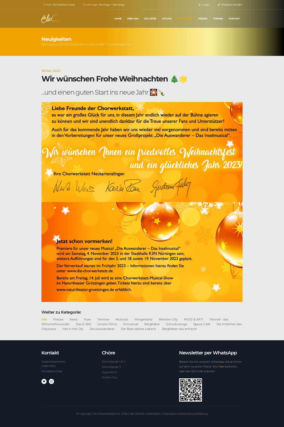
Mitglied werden (230, 4)
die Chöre (150, 18)
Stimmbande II (111, 367)
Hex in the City (72, 329)
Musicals (121, 319)
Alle (44, 319)
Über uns (132, 18)
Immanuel (130, 324)
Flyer (87, 319)
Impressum (170, 413)
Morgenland (143, 319)
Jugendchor (109, 372)
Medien (202, 18)
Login (204, 4)
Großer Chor (109, 377)
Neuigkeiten (185, 18)
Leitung (167, 18)
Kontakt (234, 18)
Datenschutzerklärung (193, 413)
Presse (58, 319)
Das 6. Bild (83, 324)
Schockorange (176, 324)
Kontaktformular (64, 4)
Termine (218, 18)
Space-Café (201, 324)
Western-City (168, 319)
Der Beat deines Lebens (138, 329)
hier (221, 366)
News (73, 319)
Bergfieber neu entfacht (179, 329)
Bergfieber (152, 324)
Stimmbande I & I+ (114, 361)
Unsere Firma (107, 324)
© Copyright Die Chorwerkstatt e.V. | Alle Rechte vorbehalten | (119, 413)
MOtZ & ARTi (193, 319)
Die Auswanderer (102, 329)
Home (118, 18)
